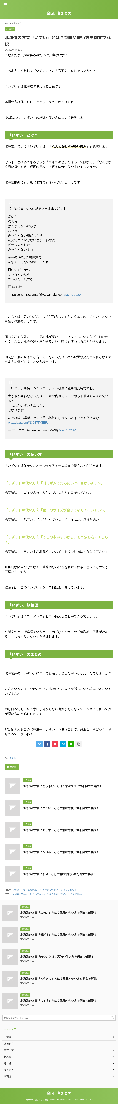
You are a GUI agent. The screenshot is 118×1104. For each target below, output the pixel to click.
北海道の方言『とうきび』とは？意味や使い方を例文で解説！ (62, 786)
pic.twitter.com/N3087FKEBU (28, 422)
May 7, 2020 (72, 294)
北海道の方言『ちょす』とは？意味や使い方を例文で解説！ (61, 830)
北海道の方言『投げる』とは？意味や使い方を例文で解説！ (61, 852)
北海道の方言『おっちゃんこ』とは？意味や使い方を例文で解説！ (48, 893)
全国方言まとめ (59, 13)
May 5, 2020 (67, 430)
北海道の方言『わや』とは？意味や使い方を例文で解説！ (59, 874)
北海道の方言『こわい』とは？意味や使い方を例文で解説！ (61, 808)
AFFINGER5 (87, 1100)
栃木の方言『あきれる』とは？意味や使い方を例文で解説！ (45, 890)
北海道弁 (12, 758)
